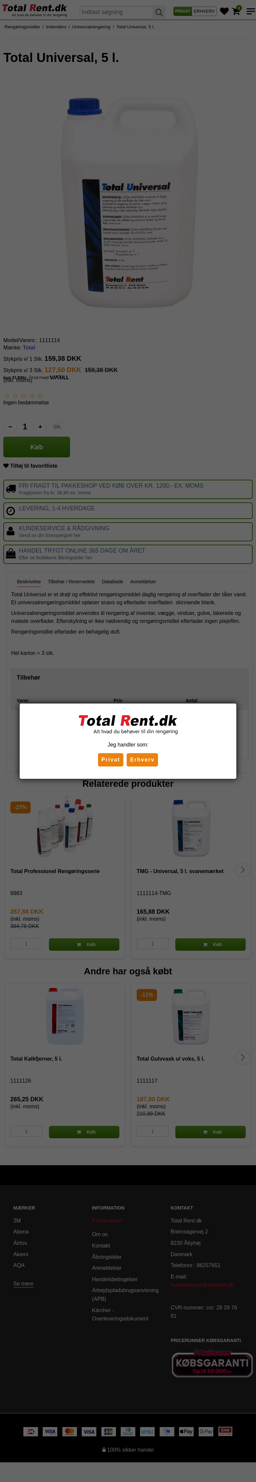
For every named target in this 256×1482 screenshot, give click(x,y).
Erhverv (142, 759)
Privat (110, 759)
